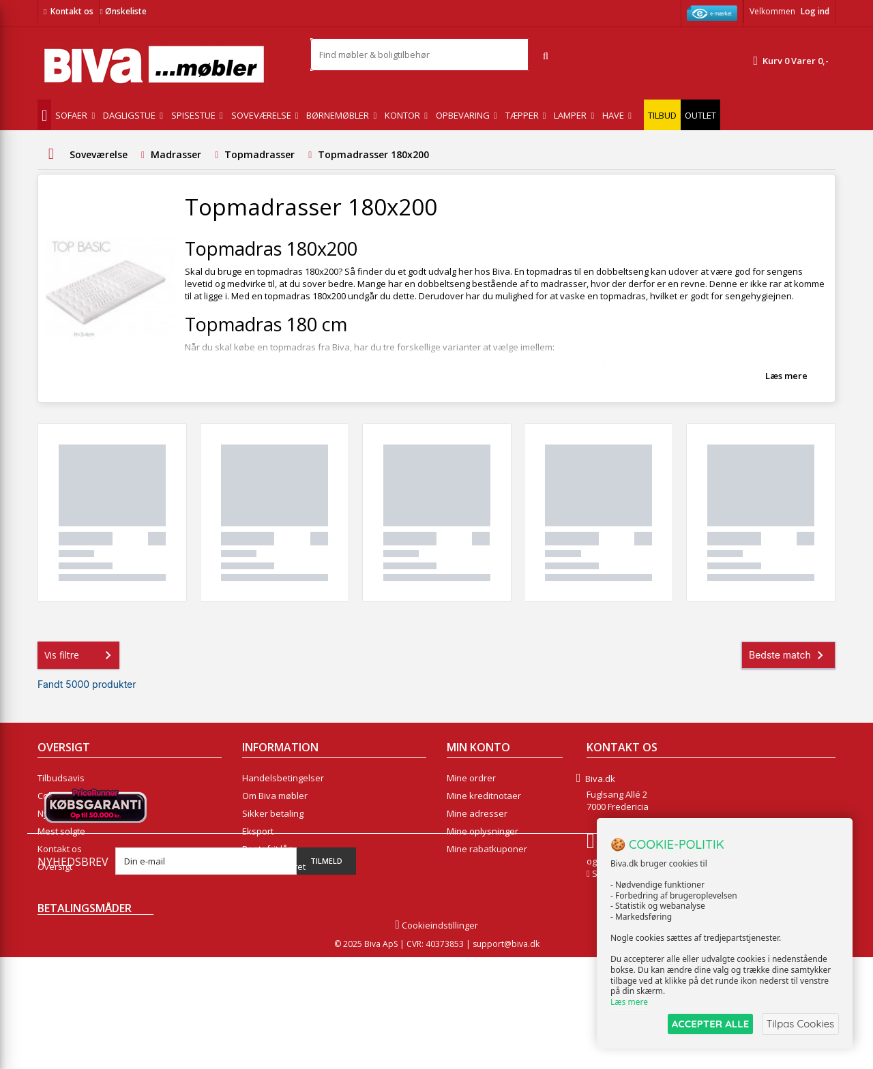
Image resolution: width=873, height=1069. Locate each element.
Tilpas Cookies (799, 1023)
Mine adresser (477, 813)
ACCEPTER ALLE (706, 1023)
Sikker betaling (273, 813)
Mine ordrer (471, 778)
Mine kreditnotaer (484, 795)
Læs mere (786, 376)
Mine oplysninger (482, 831)
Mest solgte (61, 831)
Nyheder (56, 813)
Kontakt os (71, 11)
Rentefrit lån (267, 849)
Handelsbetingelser (283, 778)
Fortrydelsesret (274, 866)
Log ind (815, 11)
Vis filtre (80, 655)
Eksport (257, 831)
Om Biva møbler (275, 795)
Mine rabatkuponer (487, 849)
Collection (58, 795)
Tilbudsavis (61, 778)
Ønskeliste (123, 11)
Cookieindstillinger (436, 1037)
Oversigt (55, 866)
